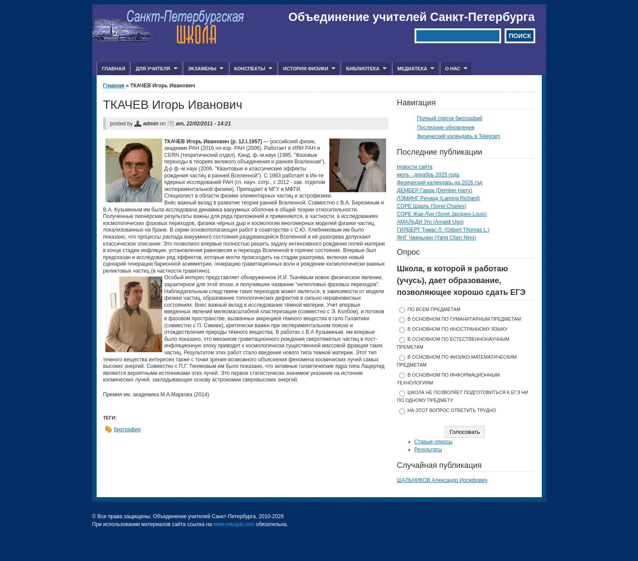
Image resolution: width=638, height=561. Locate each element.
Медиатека (413, 69)
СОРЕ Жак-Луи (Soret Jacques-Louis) (442, 214)
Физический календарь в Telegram (458, 136)
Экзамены (203, 69)
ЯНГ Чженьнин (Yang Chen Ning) (436, 238)
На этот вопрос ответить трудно (452, 410)
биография (127, 429)
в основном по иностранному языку (458, 329)
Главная (113, 68)
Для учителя (153, 69)
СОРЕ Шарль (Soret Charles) (432, 206)
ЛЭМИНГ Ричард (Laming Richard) (438, 198)
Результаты (428, 450)
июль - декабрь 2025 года (428, 175)
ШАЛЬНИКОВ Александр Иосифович (442, 480)
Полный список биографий (449, 118)
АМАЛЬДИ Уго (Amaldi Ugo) (430, 222)
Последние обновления (446, 128)
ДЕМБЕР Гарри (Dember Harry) (435, 190)
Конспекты (250, 69)
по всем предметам (434, 309)
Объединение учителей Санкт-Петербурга (412, 17)
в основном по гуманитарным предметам (464, 319)
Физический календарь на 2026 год (440, 183)
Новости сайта (414, 167)
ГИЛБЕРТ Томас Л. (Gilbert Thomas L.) (443, 230)
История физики (306, 69)
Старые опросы (434, 442)
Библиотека (364, 69)
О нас (454, 69)
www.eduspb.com (234, 524)
